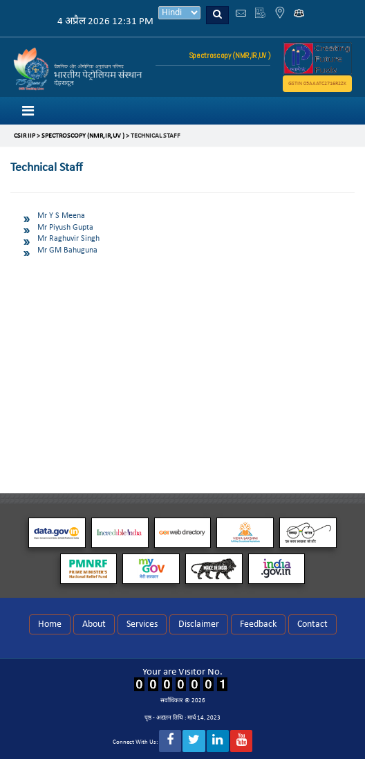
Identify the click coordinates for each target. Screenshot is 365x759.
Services (142, 624)
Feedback (258, 624)
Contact (312, 624)
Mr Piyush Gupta (65, 227)
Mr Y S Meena (61, 216)
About (94, 624)
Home (50, 624)
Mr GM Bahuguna (67, 250)
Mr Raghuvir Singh (68, 239)
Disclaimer (198, 624)
